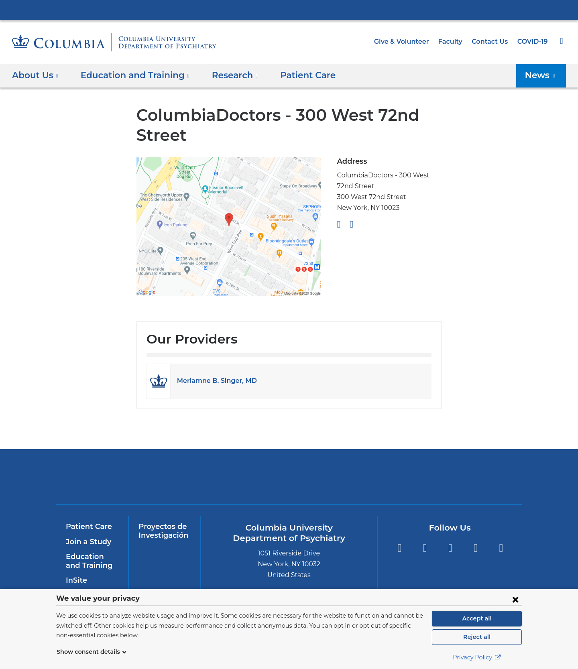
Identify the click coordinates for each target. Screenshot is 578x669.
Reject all (476, 637)
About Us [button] (35, 75)
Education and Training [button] (129, 75)
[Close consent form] (515, 599)
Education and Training (91, 561)
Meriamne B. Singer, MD (213, 380)
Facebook (399, 548)
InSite (75, 580)
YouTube (450, 548)
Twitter (424, 548)
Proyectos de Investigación (161, 531)
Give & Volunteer (407, 41)
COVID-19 (533, 41)
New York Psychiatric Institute (347, 478)
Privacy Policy (476, 657)
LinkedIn (475, 548)
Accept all (476, 618)
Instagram (501, 548)
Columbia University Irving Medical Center (289, 9)
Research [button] (224, 75)
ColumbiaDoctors (462, 476)
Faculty (454, 41)
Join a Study (87, 542)
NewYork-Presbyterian (231, 481)
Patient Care (292, 75)
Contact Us (491, 41)
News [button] (542, 75)
